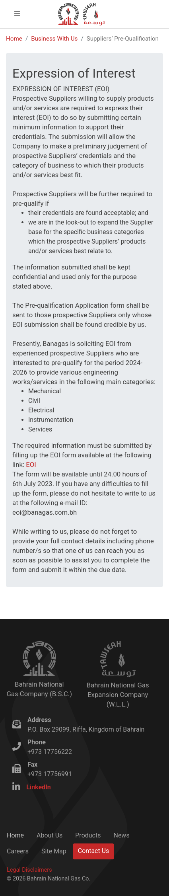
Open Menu (23, 13)
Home (14, 38)
